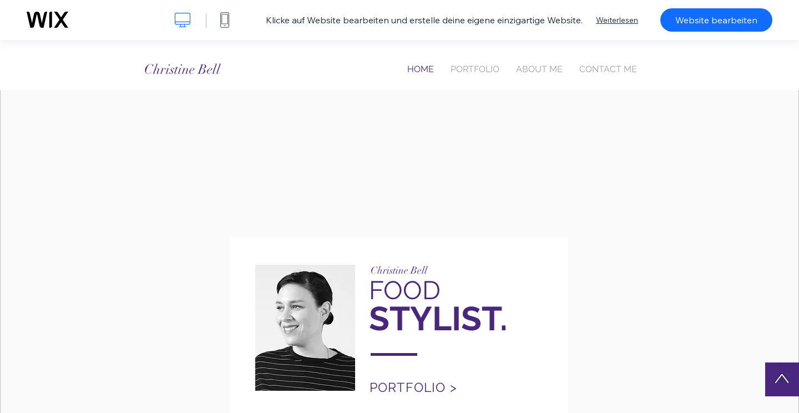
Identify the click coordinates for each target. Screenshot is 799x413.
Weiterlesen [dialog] (617, 20)
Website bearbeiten (716, 20)
